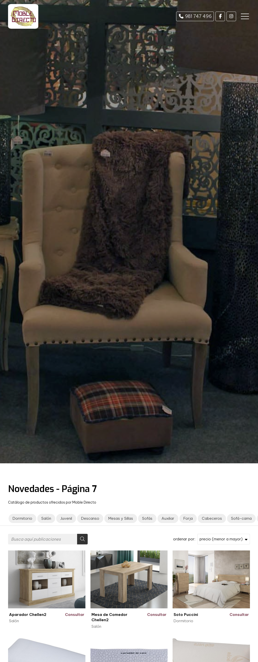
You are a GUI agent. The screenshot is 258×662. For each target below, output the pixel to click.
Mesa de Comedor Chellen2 (109, 617)
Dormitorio (183, 620)
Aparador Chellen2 (27, 614)
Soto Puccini (186, 614)
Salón (14, 620)
